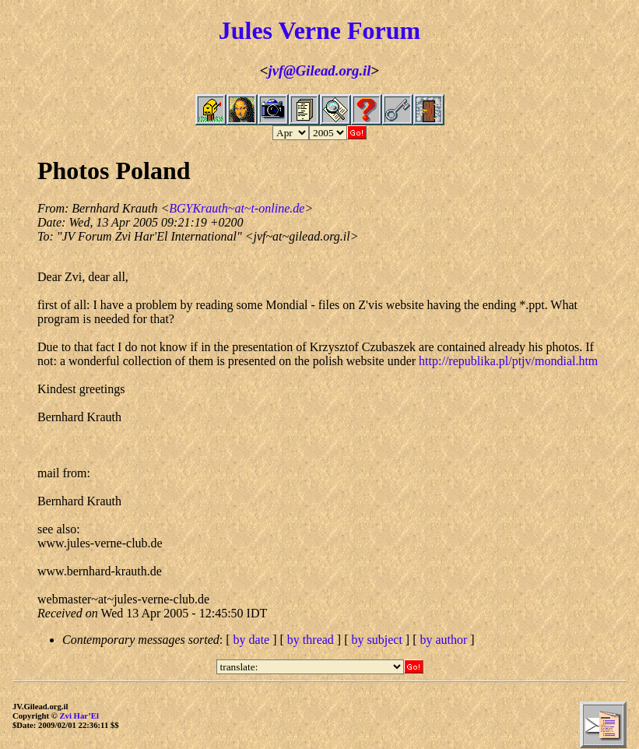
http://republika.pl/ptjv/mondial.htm (508, 360)
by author (443, 639)
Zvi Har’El (79, 715)
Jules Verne (280, 30)
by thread (310, 639)
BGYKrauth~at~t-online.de (236, 208)
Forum (383, 30)
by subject (377, 639)
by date (251, 639)
